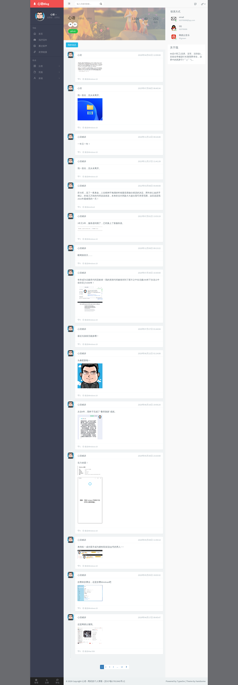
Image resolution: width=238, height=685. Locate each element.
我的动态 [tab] (72, 45)
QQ (180, 26)
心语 (80, 55)
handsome (201, 681)
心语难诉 (82, 137)
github (73, 31)
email (181, 17)
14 (122, 667)
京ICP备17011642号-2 (114, 681)
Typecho (181, 681)
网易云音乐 (184, 35)
